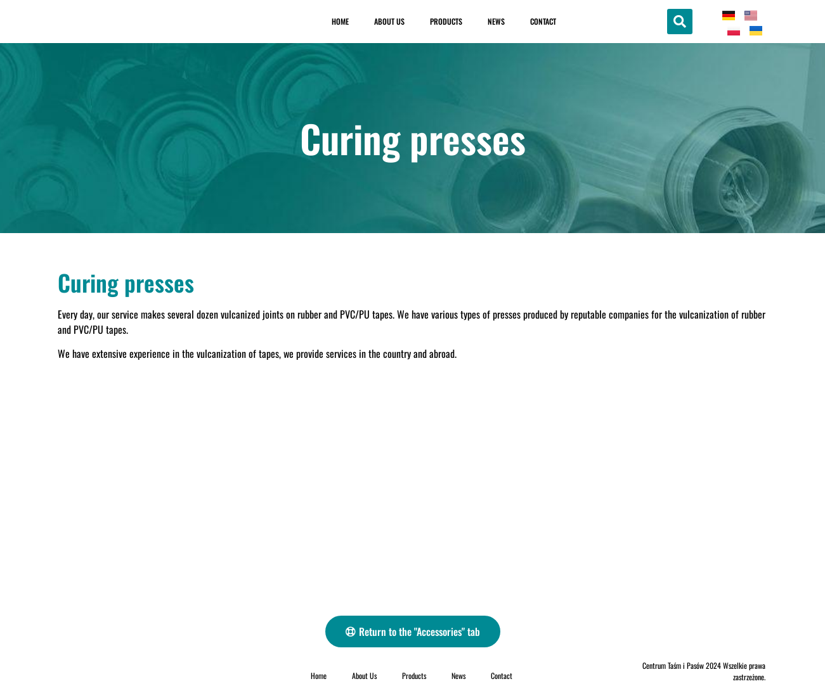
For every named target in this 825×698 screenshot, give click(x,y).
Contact (543, 21)
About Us (389, 21)
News (496, 21)
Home (340, 21)
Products (446, 21)
